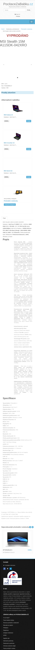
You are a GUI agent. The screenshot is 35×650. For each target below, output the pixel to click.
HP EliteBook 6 (7, 550)
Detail (28, 121)
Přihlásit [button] (18, 16)
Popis (4, 218)
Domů (2, 29)
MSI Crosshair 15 (9, 143)
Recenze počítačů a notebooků (11, 622)
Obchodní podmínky (8, 641)
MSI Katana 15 (8, 115)
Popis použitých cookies (9, 648)
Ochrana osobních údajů (9, 646)
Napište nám (6, 638)
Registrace (6, 630)
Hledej (28, 10)
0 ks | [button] (17, 14)
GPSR (4, 635)
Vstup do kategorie (10, 204)
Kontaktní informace (10, 565)
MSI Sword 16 (8, 171)
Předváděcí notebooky (26, 29)
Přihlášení (5, 627)
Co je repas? (6, 617)
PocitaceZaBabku (18, 4)
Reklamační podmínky (8, 643)
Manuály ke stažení (8, 625)
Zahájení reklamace (8, 632)
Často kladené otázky (8, 620)
